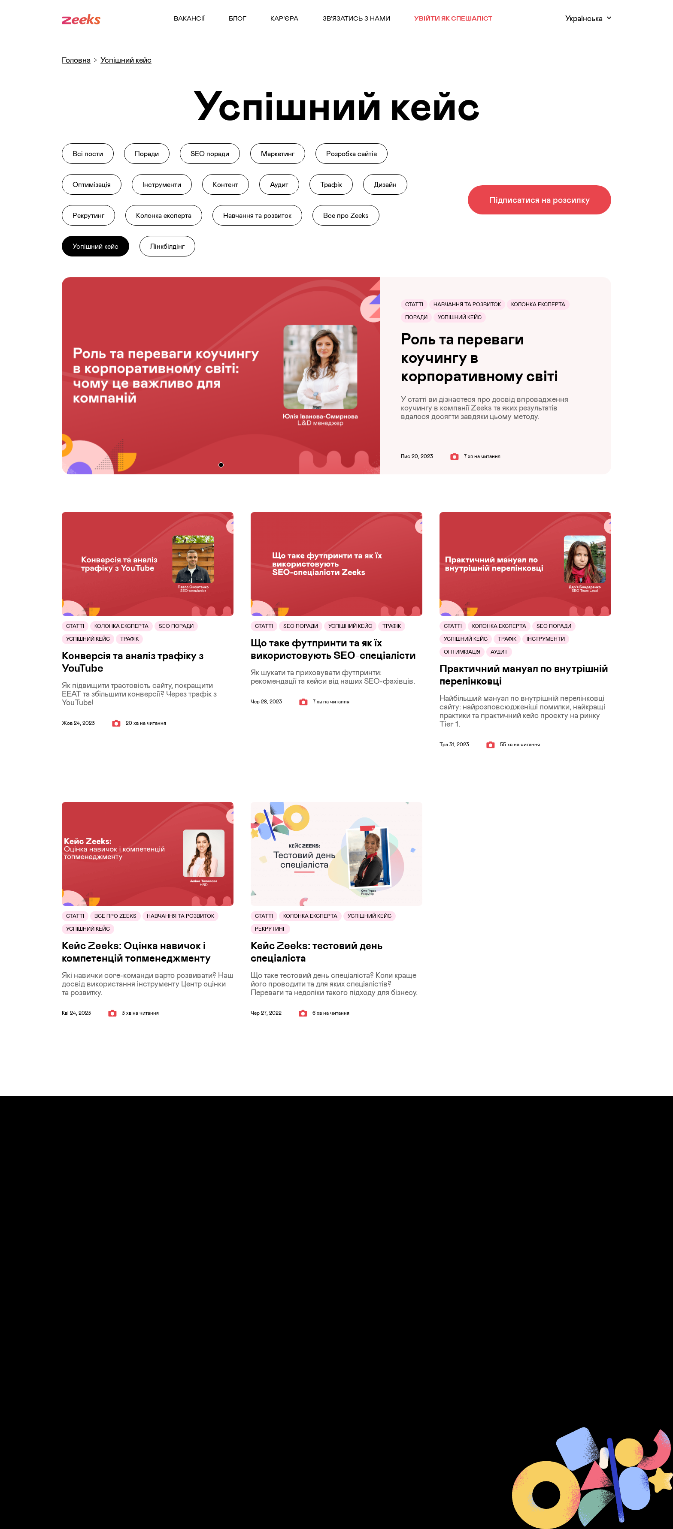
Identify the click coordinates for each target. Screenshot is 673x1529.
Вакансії (189, 18)
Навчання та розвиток (257, 215)
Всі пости (88, 153)
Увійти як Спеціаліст (453, 18)
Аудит (279, 184)
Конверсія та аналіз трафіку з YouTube (132, 661)
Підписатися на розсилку (539, 199)
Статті (414, 304)
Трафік (331, 184)
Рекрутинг (88, 215)
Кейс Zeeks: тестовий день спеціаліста (316, 951)
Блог (237, 18)
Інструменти (161, 184)
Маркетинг (277, 153)
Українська (588, 18)
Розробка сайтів (351, 153)
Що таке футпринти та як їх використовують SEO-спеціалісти (333, 648)
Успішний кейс (95, 246)
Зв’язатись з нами (356, 18)
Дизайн (385, 184)
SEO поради (210, 153)
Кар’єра (284, 18)
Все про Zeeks (346, 215)
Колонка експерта (163, 215)
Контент (225, 184)
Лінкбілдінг (167, 246)
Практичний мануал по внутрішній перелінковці (524, 674)
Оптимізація (92, 184)
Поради (147, 153)
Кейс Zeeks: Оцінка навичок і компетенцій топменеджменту (136, 951)
